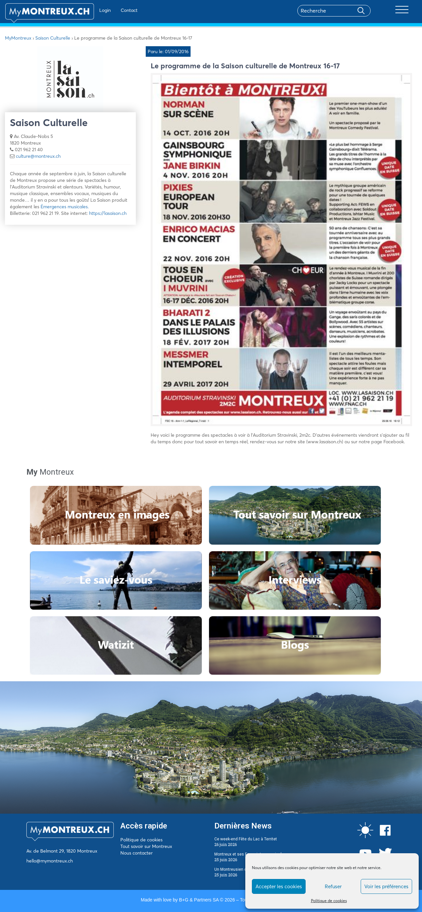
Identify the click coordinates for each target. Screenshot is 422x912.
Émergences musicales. (65, 207)
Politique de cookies (329, 900)
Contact (110, 10)
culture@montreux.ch (38, 156)
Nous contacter (136, 853)
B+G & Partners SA (199, 899)
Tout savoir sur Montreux (146, 846)
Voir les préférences (386, 886)
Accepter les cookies (279, 886)
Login (86, 10)
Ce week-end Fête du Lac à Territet (245, 839)
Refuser (333, 886)
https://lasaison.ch (108, 213)
